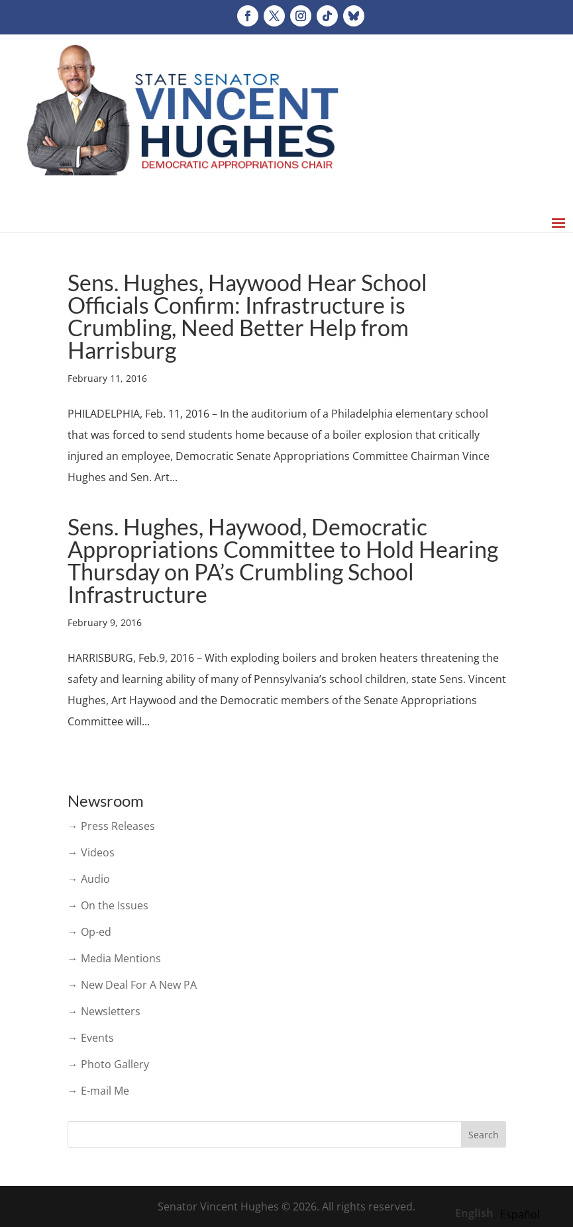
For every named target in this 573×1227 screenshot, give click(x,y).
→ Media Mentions (114, 958)
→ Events (91, 1037)
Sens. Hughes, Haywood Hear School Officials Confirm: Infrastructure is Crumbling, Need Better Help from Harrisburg (247, 316)
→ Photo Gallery (108, 1064)
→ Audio (89, 879)
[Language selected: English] (501, 1212)
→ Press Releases (111, 826)
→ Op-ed (89, 932)
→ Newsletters (104, 1011)
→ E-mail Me (98, 1090)
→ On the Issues (108, 905)
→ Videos (91, 852)
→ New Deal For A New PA (132, 984)
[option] (520, 1214)
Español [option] (520, 1214)
